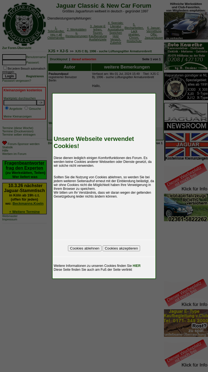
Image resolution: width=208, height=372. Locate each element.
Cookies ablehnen (85, 248)
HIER (137, 266)
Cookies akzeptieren (121, 248)
